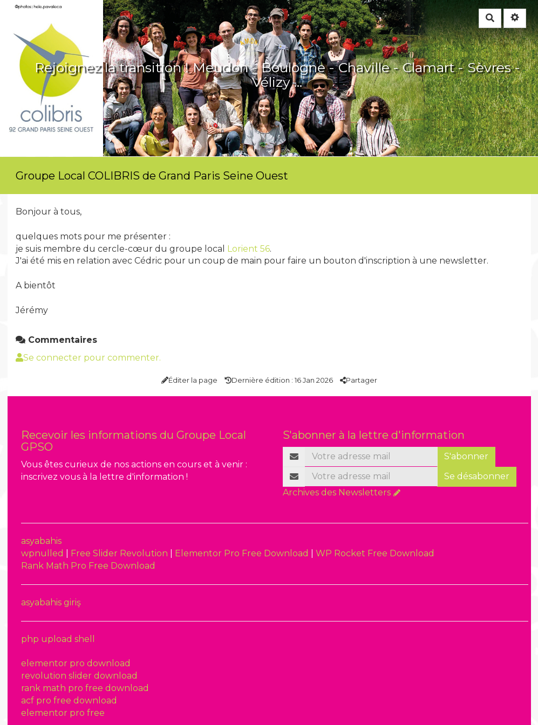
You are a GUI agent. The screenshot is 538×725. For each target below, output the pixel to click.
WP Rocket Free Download (375, 553)
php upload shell (58, 639)
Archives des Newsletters (337, 492)
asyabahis (41, 541)
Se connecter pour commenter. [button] (88, 358)
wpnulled (43, 553)
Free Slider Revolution (120, 553)
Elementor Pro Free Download (243, 553)
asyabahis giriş (51, 602)
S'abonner (466, 456)
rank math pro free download (85, 688)
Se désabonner (476, 476)
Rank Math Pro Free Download (88, 566)
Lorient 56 (248, 249)
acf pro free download (69, 700)
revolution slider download (79, 676)
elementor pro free (63, 713)
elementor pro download (76, 663)
